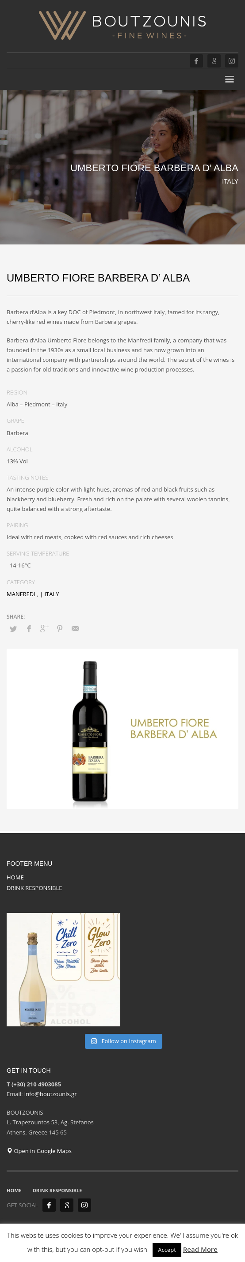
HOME (15, 877)
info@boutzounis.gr (50, 1094)
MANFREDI (21, 594)
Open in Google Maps (39, 1151)
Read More (200, 1249)
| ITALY (49, 594)
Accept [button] (167, 1250)
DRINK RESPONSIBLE (34, 888)
